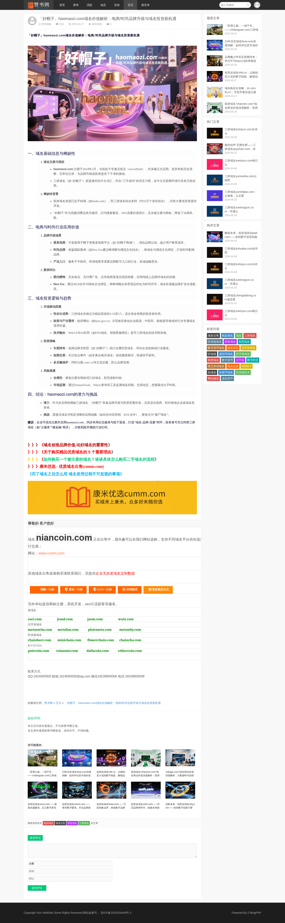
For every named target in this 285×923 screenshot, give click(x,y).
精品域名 (48, 823)
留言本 (145, 5)
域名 (238, 335)
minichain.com (69, 640)
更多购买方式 (158, 589)
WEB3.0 (246, 366)
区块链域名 (215, 341)
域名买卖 (232, 347)
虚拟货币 (227, 378)
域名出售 (60, 823)
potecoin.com (38, 651)
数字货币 (227, 360)
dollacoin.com (97, 651)
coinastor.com (67, 651)
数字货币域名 (216, 347)
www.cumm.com (52, 553)
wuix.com (126, 619)
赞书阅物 (45, 24)
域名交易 (232, 366)
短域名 (212, 372)
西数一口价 (44, 589)
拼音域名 (72, 823)
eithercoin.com (130, 651)
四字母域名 (243, 354)
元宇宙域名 (248, 347)
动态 (103, 5)
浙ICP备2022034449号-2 (116, 912)
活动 (117, 5)
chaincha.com (130, 640)
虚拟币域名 (226, 354)
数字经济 (252, 360)
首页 (62, 5)
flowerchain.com (100, 640)
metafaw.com (68, 630)
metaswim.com (40, 630)
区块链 (212, 354)
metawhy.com (130, 630)
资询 (76, 5)
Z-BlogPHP (254, 912)
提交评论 (37, 887)
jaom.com (95, 619)
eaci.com (35, 619)
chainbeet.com (39, 640)
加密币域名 (226, 372)
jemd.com (65, 619)
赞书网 (48, 703)
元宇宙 (240, 360)
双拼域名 (213, 360)
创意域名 (244, 341)
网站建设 (213, 378)
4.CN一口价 (102, 589)
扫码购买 (130, 589)
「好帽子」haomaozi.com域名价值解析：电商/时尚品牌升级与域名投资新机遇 (107, 18)
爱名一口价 (73, 589)
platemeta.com (100, 630)
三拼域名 (84, 823)
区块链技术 (243, 372)
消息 (89, 5)
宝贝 (130, 5)
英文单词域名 (216, 366)
